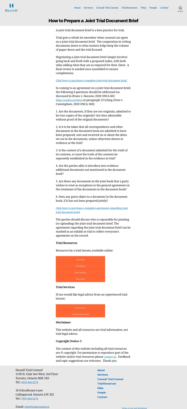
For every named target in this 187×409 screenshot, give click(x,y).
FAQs (143, 7)
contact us (110, 341)
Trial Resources (129, 7)
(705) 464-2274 (30, 383)
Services (88, 7)
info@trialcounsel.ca (38, 391)
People (153, 7)
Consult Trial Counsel (107, 7)
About (77, 7)
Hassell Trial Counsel (35, 404)
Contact (164, 7)
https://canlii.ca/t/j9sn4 (70, 104)
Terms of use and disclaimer (134, 393)
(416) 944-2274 (30, 367)
